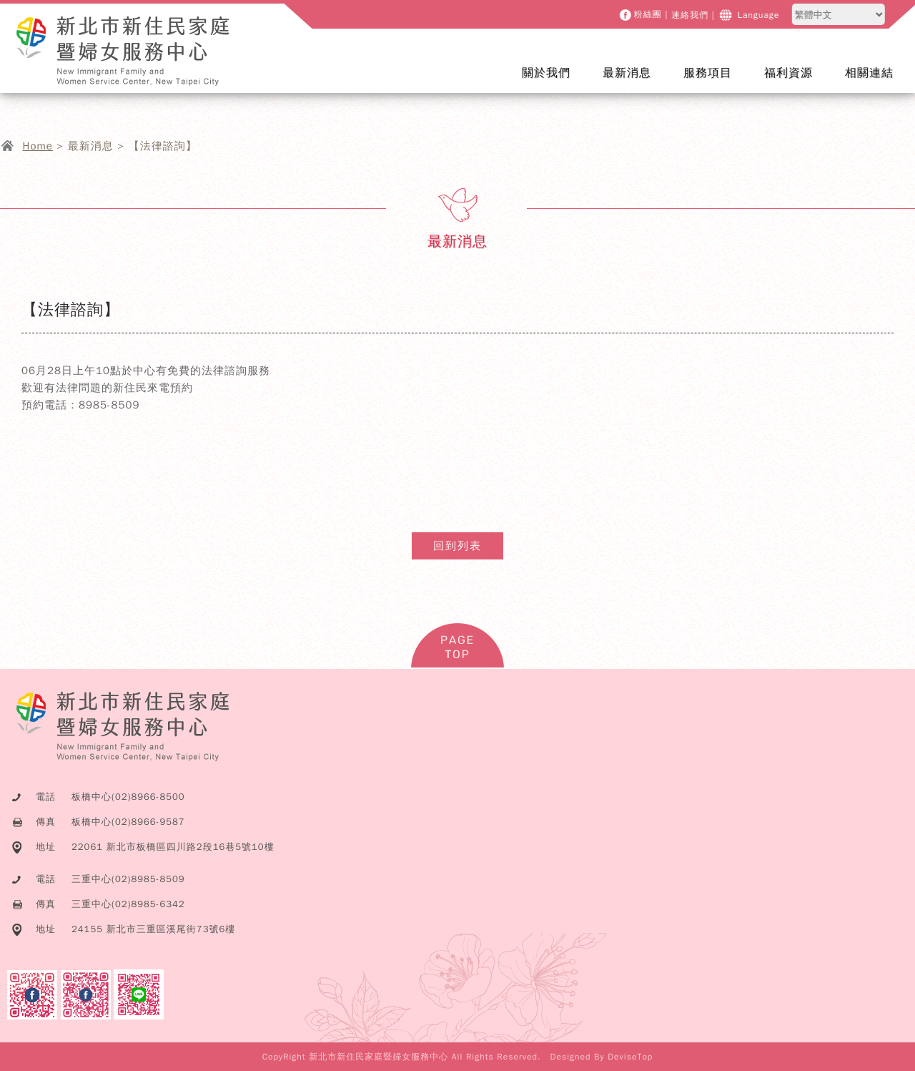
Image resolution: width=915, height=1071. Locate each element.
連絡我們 (690, 15)
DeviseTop (630, 1056)
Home (38, 146)
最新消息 (636, 82)
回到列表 (457, 545)
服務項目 (716, 82)
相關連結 (869, 73)
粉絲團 (649, 15)
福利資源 (788, 73)
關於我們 (555, 82)
